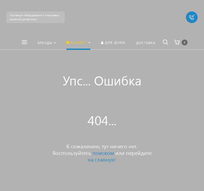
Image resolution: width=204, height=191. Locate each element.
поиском (103, 152)
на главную (102, 159)
